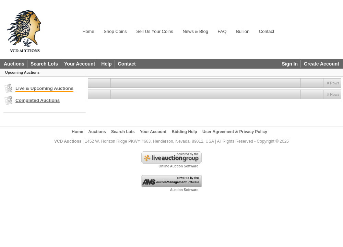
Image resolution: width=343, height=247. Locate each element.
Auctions (14, 64)
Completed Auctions (37, 100)
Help (106, 64)
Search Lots (44, 64)
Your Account (79, 64)
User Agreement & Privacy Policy (234, 131)
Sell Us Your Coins (154, 31)
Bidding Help (184, 131)
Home (88, 31)
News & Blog (195, 31)
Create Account (321, 64)
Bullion (242, 31)
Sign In (290, 64)
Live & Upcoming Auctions (44, 88)
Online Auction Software (178, 166)
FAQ (222, 31)
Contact (266, 31)
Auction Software (184, 190)
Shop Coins (115, 31)
